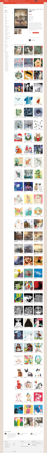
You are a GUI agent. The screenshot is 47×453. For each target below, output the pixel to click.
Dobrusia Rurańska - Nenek (16, 315)
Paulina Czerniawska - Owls (16, 166)
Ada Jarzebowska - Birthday (26, 414)
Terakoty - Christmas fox (16, 154)
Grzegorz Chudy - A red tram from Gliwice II (36, 228)
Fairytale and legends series (8, 26)
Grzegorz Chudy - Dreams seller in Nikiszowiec (16, 241)
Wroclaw (6, 42)
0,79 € (22, 117)
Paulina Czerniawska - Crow (36, 154)
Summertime (6, 37)
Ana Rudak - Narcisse (36, 327)
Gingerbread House (36, 67)
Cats (5, 19)
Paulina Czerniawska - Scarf (16, 179)
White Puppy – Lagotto (26, 55)
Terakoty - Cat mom (36, 216)
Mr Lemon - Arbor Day (16, 290)
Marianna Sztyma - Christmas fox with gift (26, 129)
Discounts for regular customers (8, 444)
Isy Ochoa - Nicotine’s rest (16, 303)
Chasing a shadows (26, 92)
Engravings (6, 25)
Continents (6, 21)
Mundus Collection (7, 30)
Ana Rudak (6, 61)
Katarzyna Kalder (6, 68)
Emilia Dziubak (6, 69)
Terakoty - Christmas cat (36, 142)
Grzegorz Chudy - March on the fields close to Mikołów (36, 254)
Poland (5, 31)
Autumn (5, 15)
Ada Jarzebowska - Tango (36, 402)
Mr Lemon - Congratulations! (36, 278)
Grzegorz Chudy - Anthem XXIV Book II (36, 241)
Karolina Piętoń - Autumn (36, 265)
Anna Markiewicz (6, 55)
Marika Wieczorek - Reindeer (36, 426)
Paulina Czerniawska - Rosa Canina (36, 166)
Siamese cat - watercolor (25, 377)
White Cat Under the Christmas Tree (36, 80)
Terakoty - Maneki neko (17, 228)
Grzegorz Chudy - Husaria (16, 253)
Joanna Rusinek (6, 62)
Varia (5, 49)
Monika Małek (6, 64)
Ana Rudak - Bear (26, 327)
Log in (29, 37)
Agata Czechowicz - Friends (26, 352)
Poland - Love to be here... (7, 32)
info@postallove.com (34, 445)
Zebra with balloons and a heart (36, 389)
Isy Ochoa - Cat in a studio (26, 290)
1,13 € (21, 104)
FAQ (5, 448)
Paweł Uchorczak (6, 57)
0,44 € (22, 55)
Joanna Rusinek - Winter (37, 129)
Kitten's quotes (6, 28)
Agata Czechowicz (7, 65)
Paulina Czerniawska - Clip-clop (26, 179)
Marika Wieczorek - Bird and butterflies (27, 426)
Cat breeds (6, 18)
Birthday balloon (36, 352)
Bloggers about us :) (7, 443)
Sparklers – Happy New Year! (17, 92)
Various (5, 40)
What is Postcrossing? (7, 447)
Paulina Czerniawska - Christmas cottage (36, 117)
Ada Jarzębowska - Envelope (36, 414)
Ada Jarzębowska (6, 66)
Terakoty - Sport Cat (26, 216)
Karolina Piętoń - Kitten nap (27, 278)
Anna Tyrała (6, 58)
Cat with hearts (16, 389)
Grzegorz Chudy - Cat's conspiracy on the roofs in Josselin (17, 266)
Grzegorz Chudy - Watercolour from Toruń (27, 228)
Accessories (14, 443)
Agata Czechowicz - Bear (17, 352)
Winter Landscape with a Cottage (17, 67)
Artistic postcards (18, 7)
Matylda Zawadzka (7, 70)
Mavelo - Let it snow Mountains (26, 340)
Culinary (6, 22)
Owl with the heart (26, 389)
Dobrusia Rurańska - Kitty (36, 303)
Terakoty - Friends (26, 154)
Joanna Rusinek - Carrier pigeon (17, 105)
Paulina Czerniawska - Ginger (26, 166)
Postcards (15, 7)
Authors (14, 444)
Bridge (34, 92)
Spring (5, 35)
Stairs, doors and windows (7, 36)
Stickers (6, 48)
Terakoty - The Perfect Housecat (17, 204)
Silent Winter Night (26, 67)
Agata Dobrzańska (7, 52)
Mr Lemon (6, 54)
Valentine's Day (6, 39)
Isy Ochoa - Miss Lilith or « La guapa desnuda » (36, 290)
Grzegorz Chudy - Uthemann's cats (26, 241)
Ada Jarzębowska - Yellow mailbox (16, 426)
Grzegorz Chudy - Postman (26, 253)
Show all (41, 431)
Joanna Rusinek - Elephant (26, 105)
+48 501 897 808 (33, 444)
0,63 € (21, 67)
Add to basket (35, 32)
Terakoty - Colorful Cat (17, 216)
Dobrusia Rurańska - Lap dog (27, 303)
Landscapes (6, 29)
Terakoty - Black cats (36, 191)
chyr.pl (41, 451)
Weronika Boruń (6, 63)
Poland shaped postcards (7, 33)
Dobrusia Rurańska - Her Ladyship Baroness (27, 315)
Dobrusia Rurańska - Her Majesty (36, 315)
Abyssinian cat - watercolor (16, 377)
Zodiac (5, 43)
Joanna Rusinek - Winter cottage (27, 117)
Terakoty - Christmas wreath (26, 142)
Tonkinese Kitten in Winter (36, 55)
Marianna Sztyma (6, 59)
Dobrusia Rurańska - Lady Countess (16, 327)
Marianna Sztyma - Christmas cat (16, 129)
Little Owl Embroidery (16, 55)
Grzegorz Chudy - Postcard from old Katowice (24, 7)
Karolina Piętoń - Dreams (26, 191)
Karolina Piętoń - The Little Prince (16, 278)
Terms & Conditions (7, 446)
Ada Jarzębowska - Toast (16, 414)
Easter (5, 24)
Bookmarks (6, 17)
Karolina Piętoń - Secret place (27, 265)
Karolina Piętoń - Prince (17, 191)
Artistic (5, 14)
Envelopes (6, 46)
